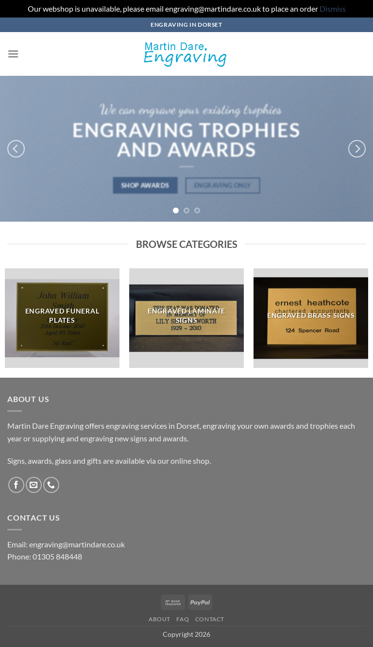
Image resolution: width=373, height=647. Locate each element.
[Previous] (16, 148)
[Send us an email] (34, 485)
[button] (13, 54)
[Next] (357, 148)
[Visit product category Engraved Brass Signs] (311, 318)
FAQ (182, 619)
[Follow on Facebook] (16, 485)
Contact (209, 619)
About (159, 619)
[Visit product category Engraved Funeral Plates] (62, 318)
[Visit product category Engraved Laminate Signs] (186, 318)
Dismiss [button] (333, 8)
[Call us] (51, 485)
